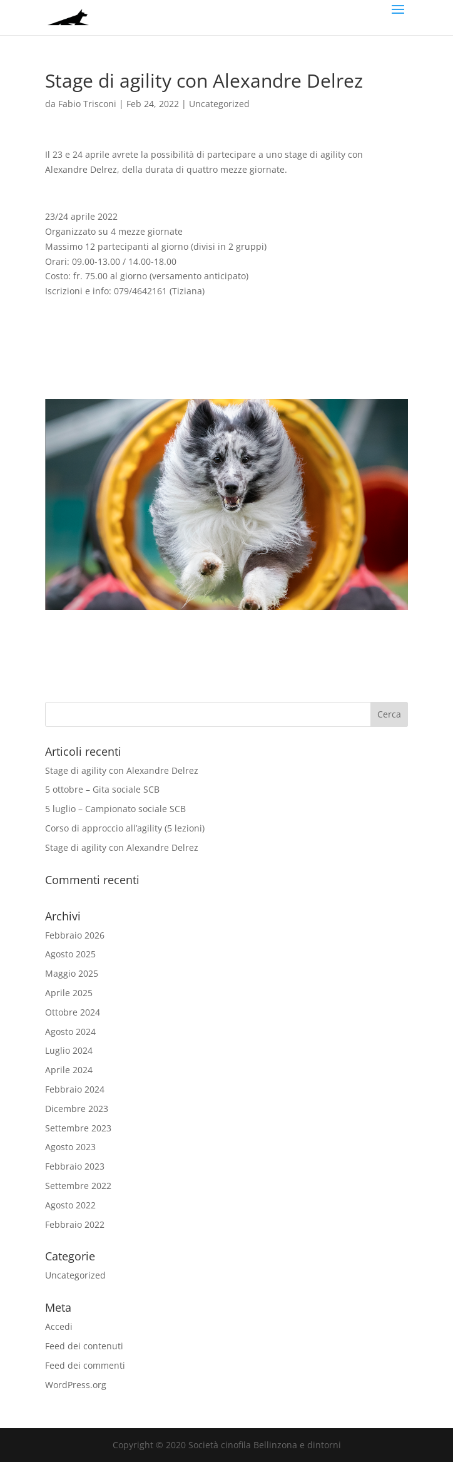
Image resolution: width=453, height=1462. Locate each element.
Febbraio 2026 (74, 935)
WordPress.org (75, 1385)
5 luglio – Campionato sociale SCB (116, 809)
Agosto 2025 (70, 954)
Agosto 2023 (70, 1147)
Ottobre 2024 (72, 1012)
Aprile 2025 (69, 993)
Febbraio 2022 (74, 1224)
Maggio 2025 (71, 973)
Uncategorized (219, 104)
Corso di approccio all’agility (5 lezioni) (125, 828)
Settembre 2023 (78, 1128)
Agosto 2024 (70, 1031)
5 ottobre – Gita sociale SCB (103, 789)
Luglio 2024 (69, 1050)
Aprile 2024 (69, 1070)
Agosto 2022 (70, 1205)
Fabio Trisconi (87, 104)
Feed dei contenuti (84, 1346)
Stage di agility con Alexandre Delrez (121, 770)
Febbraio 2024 (74, 1089)
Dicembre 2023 (76, 1109)
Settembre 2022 (78, 1186)
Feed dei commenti (85, 1365)
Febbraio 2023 (74, 1166)
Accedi (59, 1326)
